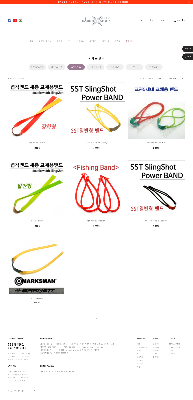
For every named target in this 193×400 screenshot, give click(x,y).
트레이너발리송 (45, 41)
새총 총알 (115, 67)
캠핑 (69, 41)
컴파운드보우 (154, 67)
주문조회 (164, 20)
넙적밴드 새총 (56, 67)
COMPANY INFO (174, 344)
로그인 (143, 20)
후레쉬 (59, 41)
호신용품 (93, 41)
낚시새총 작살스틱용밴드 (96, 221)
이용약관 (172, 354)
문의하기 (129, 41)
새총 (31, 41)
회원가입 (153, 20)
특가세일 (105, 41)
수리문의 (156, 350)
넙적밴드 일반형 (37, 221)
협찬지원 (156, 357)
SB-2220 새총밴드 (37, 298)
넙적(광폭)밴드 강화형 (36, 143)
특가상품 (140, 363)
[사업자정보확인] (72, 350)
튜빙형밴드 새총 (37, 67)
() (177, 20)
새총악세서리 (95, 67)
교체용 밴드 (76, 67)
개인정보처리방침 (174, 347)
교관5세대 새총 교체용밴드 (156, 143)
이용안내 (172, 350)
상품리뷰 (156, 347)
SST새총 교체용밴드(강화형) (96, 143)
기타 (134, 67)
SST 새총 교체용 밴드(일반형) (156, 221)
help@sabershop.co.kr (93, 347)
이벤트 (117, 41)
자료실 (155, 354)
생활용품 (80, 41)
